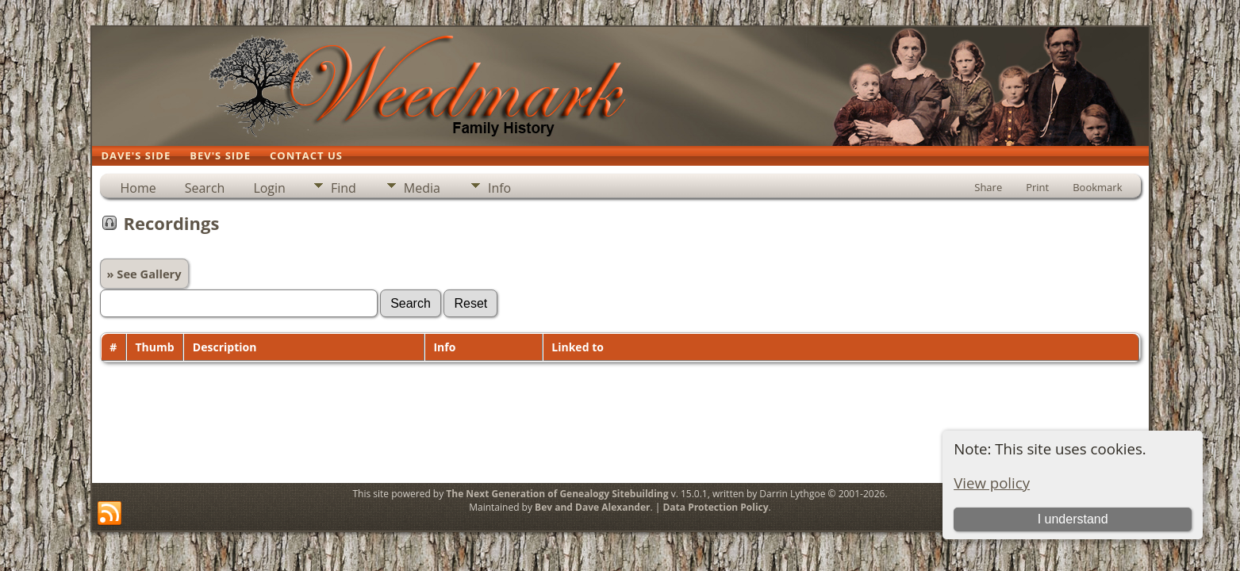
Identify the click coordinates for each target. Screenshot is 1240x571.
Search (205, 188)
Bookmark (1097, 187)
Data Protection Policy (715, 507)
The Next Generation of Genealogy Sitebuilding (557, 493)
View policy (992, 482)
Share (988, 187)
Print (1037, 187)
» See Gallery (144, 274)
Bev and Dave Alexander (592, 507)
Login (269, 188)
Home (138, 188)
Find (343, 188)
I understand (1073, 519)
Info (499, 188)
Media (422, 188)
